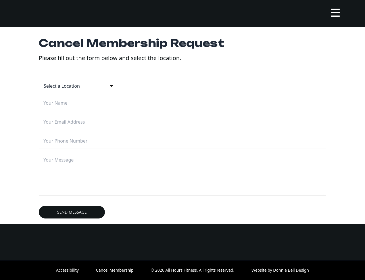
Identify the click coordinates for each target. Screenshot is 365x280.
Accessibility (67, 270)
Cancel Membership (115, 270)
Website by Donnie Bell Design (280, 270)
